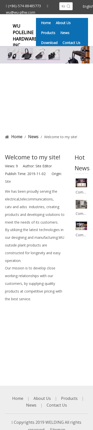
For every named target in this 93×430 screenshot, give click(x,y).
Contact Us (57, 405)
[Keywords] (62, 6)
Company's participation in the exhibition (81, 192)
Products (69, 398)
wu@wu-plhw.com (20, 12)
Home (17, 398)
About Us (42, 398)
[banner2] (46, 54)
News (31, 405)
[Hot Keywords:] (68, 6)
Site (8, 181)
